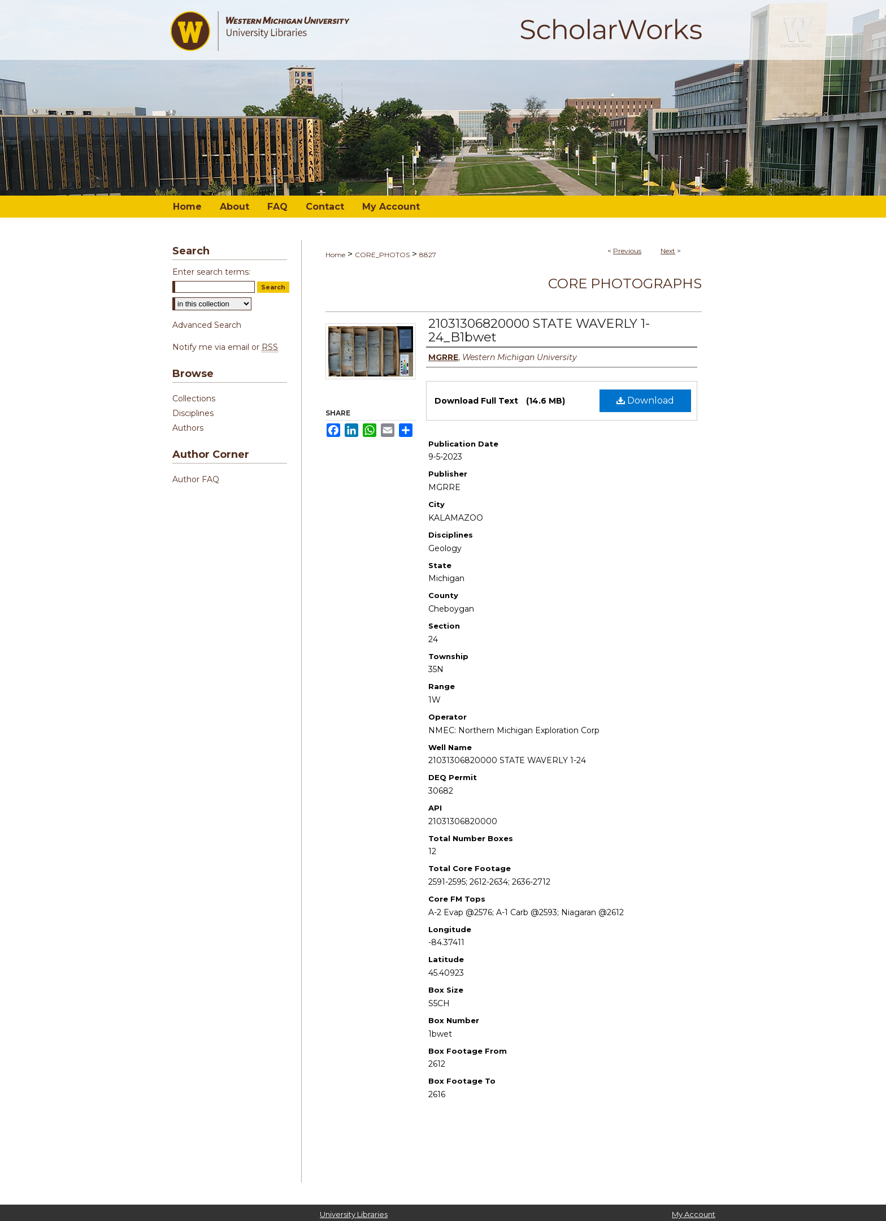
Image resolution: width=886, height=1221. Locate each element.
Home (335, 254)
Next (668, 250)
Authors (187, 428)
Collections (193, 398)
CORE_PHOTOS (382, 254)
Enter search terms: (211, 272)
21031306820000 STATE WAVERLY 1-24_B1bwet (539, 330)
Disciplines (193, 413)
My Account (693, 1214)
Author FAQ (195, 479)
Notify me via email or (225, 347)
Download (645, 400)
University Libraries (354, 1214)
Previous (627, 250)
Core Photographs (625, 283)
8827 (427, 254)
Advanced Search (206, 325)
